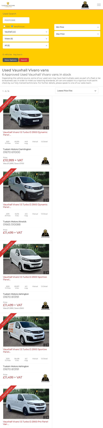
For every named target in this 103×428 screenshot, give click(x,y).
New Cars (8, 322)
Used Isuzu (55, 325)
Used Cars (55, 322)
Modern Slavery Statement (17, 378)
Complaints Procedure (15, 384)
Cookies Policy (12, 366)
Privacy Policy (11, 360)
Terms (8, 355)
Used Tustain (56, 327)
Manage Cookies (12, 372)
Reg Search (17, 55)
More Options (11, 60)
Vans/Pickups (18, 26)
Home (7, 315)
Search (24, 60)
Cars (6, 26)
